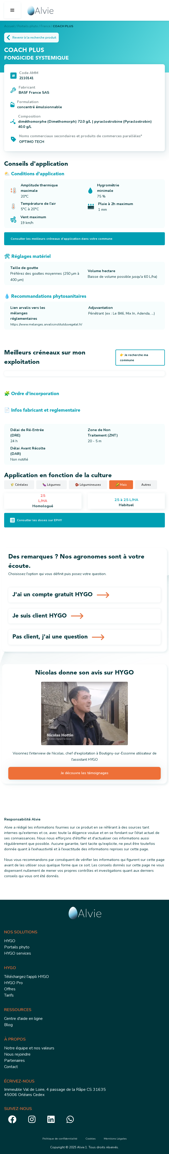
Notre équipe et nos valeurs (29, 1048)
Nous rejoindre (17, 1054)
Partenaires (14, 1060)
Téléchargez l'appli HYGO (26, 976)
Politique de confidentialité (59, 1138)
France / (46, 26)
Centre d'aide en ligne (23, 1018)
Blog (8, 1025)
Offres (10, 989)
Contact (11, 1067)
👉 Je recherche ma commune (134, 357)
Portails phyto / (28, 26)
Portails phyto (17, 947)
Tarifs (9, 995)
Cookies (90, 1138)
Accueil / (10, 26)
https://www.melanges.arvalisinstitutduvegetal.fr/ (46, 324)
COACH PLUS (63, 26)
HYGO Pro (13, 983)
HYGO (9, 941)
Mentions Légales (115, 1138)
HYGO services (17, 953)
